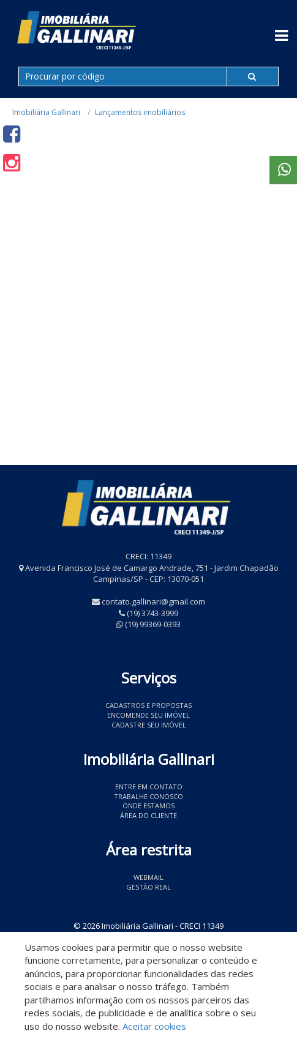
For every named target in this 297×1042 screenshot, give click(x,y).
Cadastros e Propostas (148, 705)
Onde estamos (148, 805)
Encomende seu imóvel (148, 715)
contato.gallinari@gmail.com (153, 601)
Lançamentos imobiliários (140, 112)
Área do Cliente (148, 815)
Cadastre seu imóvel (148, 724)
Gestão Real (148, 886)
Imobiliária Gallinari (46, 112)
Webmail (148, 877)
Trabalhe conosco (148, 796)
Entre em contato (148, 786)
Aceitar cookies (154, 1026)
